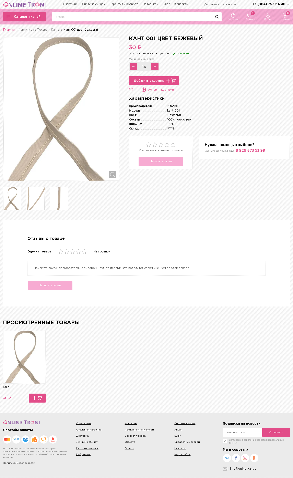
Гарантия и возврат (124, 4)
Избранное (83, 455)
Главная (9, 30)
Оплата (129, 449)
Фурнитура (26, 30)
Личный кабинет (87, 442)
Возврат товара (135, 436)
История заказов (87, 449)
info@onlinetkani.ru (239, 469)
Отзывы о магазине (89, 430)
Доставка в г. (218, 4)
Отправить (276, 433)
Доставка (82, 436)
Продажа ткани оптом (139, 430)
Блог (166, 4)
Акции (178, 430)
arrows (288, 4)
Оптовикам (150, 4)
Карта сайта (182, 455)
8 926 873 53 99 (250, 150)
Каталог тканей (23, 16)
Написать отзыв (161, 161)
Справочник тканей (187, 442)
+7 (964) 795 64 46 (268, 4)
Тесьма (42, 30)
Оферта (130, 442)
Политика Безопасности (19, 464)
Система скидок (93, 4)
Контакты (181, 4)
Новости (180, 449)
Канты (55, 30)
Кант (6, 387)
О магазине (70, 4)
